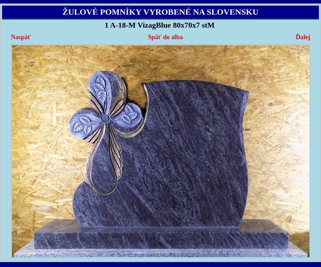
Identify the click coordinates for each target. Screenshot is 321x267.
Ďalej (303, 37)
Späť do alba (165, 37)
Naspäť (21, 37)
